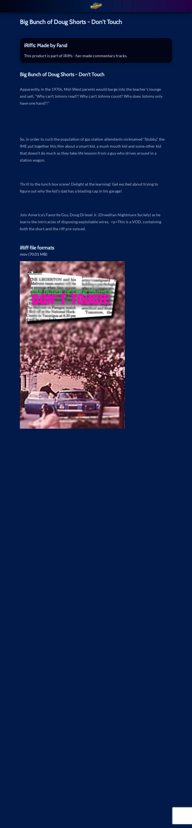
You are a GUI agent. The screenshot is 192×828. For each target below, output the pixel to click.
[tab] (96, 45)
